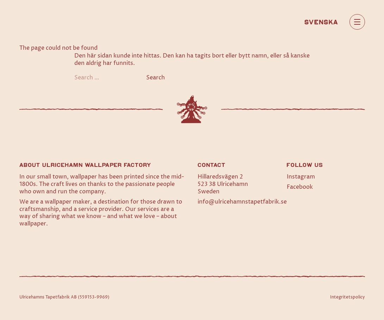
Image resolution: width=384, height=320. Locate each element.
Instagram (301, 177)
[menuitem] (321, 21)
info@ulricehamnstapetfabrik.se (242, 202)
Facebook (300, 187)
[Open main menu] (357, 22)
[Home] (43, 21)
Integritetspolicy (347, 297)
